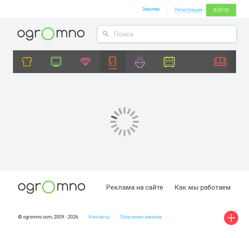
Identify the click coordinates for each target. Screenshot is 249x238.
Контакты (99, 216)
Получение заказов (141, 216)
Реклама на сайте (134, 187)
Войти (221, 10)
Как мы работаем (202, 187)
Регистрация (189, 9)
